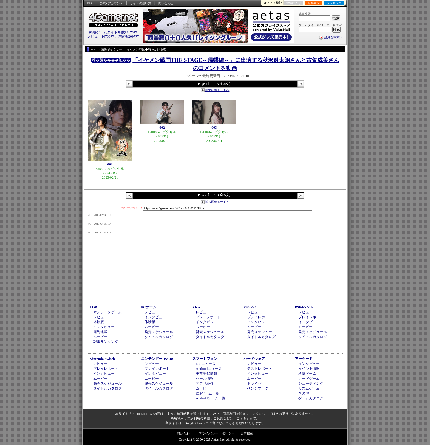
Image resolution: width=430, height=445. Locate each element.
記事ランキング (105, 342)
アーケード (304, 359)
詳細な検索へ (333, 37)
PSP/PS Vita (304, 307)
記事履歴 (314, 3)
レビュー (100, 317)
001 (110, 164)
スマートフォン (204, 359)
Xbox (196, 307)
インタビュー (104, 327)
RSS (89, 3)
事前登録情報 (206, 373)
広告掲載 (246, 433)
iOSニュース (206, 364)
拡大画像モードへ (217, 90)
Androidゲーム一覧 (210, 398)
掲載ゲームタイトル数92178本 (113, 32)
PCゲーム (148, 307)
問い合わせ (165, 3)
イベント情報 (309, 369)
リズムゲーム (309, 388)
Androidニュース (209, 369)
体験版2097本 (128, 36)
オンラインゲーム (107, 312)
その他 (303, 393)
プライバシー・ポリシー (217, 433)
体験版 (98, 322)
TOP (93, 307)
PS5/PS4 (250, 307)
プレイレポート (208, 317)
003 (214, 127)
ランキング (333, 3)
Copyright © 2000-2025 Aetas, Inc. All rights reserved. (215, 439)
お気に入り (293, 3)
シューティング (310, 383)
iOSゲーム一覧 (207, 393)
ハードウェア (254, 359)
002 (162, 127)
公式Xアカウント (111, 3)
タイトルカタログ (159, 337)
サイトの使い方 (140, 3)
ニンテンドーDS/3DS (157, 359)
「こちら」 (241, 418)
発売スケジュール (159, 332)
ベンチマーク (257, 388)
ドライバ (254, 383)
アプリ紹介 (205, 383)
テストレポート (259, 369)
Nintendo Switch (102, 359)
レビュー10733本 (100, 36)
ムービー (100, 337)
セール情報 (205, 378)
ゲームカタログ (310, 398)
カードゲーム (309, 378)
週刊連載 (100, 332)
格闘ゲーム (307, 373)
